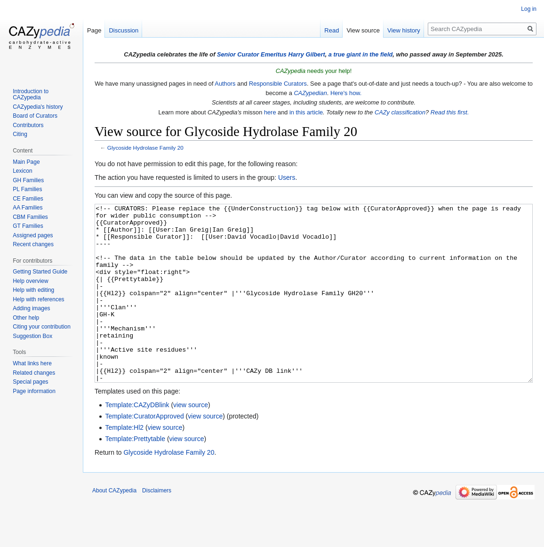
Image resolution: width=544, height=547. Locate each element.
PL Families (27, 189)
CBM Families (30, 217)
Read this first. (450, 112)
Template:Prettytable (135, 474)
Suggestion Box (32, 336)
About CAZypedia (114, 526)
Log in (528, 9)
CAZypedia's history (38, 107)
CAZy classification (400, 112)
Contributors (28, 125)
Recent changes (33, 244)
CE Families (28, 198)
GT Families (28, 226)
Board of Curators (35, 116)
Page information (34, 391)
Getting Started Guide (40, 271)
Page (94, 30)
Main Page (26, 162)
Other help (26, 317)
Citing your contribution (42, 326)
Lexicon (22, 171)
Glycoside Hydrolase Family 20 (145, 148)
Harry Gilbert (306, 54)
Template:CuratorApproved (144, 451)
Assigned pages (33, 235)
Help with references (38, 299)
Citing (20, 134)
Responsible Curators (278, 83)
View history (403, 30)
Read (331, 30)
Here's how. (345, 93)
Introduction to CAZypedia (30, 94)
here (270, 112)
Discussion (123, 30)
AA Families (27, 207)
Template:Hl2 (124, 463)
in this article (306, 112)
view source (190, 440)
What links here (32, 363)
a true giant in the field (360, 54)
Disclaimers (156, 526)
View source (363, 30)
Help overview (30, 281)
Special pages (30, 381)
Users (287, 177)
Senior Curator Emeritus (252, 54)
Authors (225, 83)
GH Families (28, 180)
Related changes (34, 373)
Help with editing (33, 290)
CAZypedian (310, 93)
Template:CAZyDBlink (137, 440)
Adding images (31, 308)
